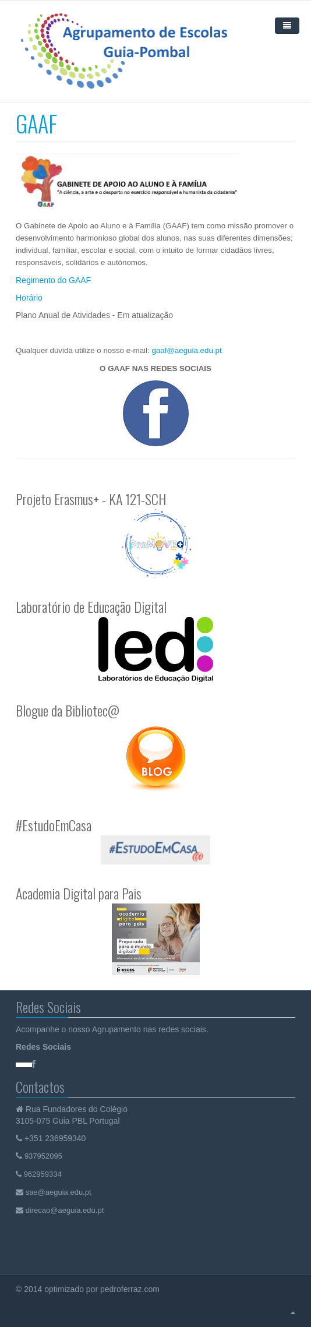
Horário (29, 297)
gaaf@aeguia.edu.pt (186, 350)
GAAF (36, 123)
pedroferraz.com (131, 1289)
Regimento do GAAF (53, 280)
